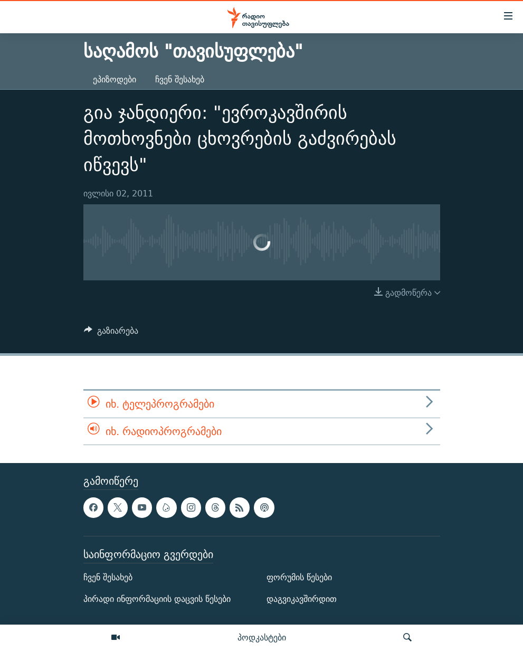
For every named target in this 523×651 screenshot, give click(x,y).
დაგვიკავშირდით (302, 599)
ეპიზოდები (114, 79)
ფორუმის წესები (299, 577)
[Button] (111, 333)
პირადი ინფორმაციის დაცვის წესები (157, 599)
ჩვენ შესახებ (179, 79)
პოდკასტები (261, 637)
